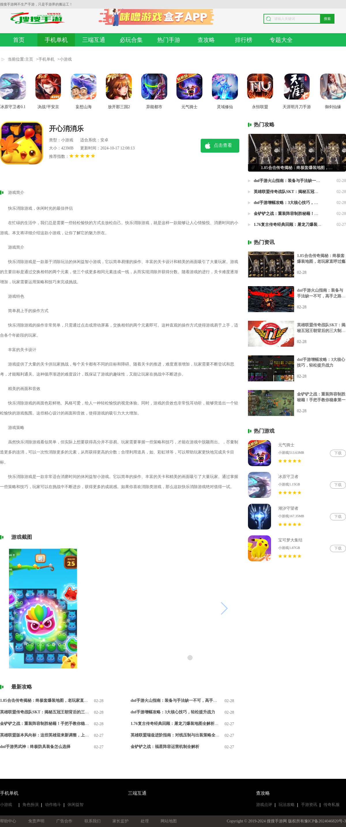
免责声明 (36, 821)
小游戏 (66, 59)
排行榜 (243, 40)
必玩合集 (131, 40)
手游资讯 (309, 804)
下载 (338, 453)
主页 (29, 59)
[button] (190, 657)
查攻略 (206, 40)
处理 (145, 821)
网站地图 (169, 821)
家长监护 (120, 821)
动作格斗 (53, 804)
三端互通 (93, 40)
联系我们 (92, 821)
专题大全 (281, 40)
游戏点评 (264, 804)
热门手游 (168, 40)
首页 (19, 40)
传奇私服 (332, 804)
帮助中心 (8, 821)
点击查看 (223, 145)
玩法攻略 (287, 804)
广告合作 (64, 821)
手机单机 (56, 40)
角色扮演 (30, 804)
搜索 (327, 19)
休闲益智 (75, 804)
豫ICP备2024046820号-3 (325, 821)
